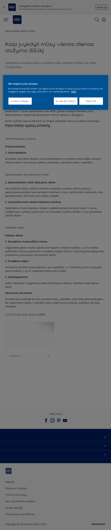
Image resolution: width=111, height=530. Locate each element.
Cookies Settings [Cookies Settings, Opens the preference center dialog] (20, 101)
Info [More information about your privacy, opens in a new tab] (74, 91)
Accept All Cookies (65, 101)
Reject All (91, 101)
